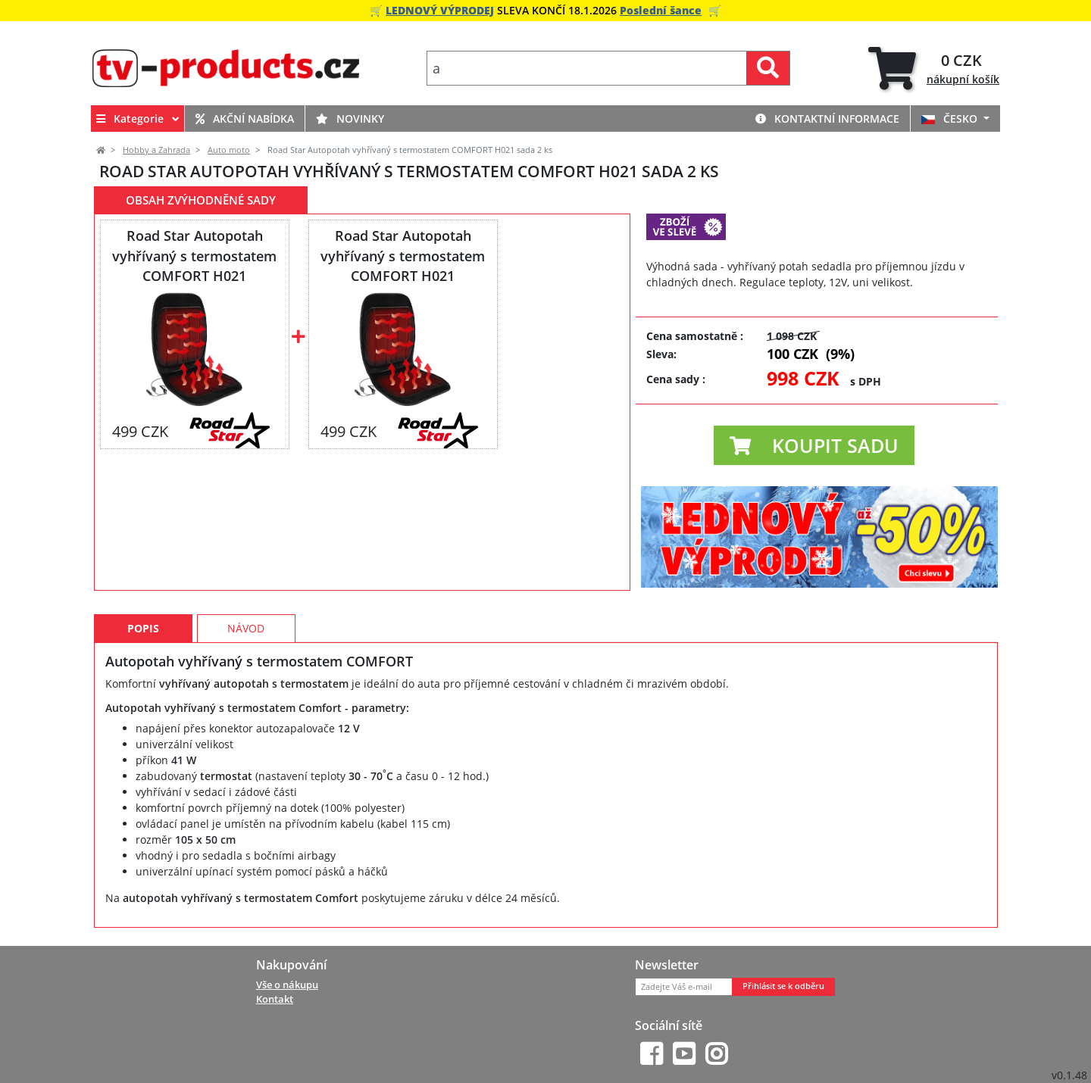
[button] (814, 445)
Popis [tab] (143, 628)
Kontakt (274, 999)
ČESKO (950, 118)
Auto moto (229, 150)
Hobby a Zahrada (156, 150)
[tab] (933, 68)
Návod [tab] (245, 628)
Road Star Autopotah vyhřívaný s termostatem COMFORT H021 (194, 255)
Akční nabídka (244, 118)
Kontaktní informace (827, 118)
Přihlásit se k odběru (783, 986)
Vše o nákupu (287, 984)
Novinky (350, 118)
